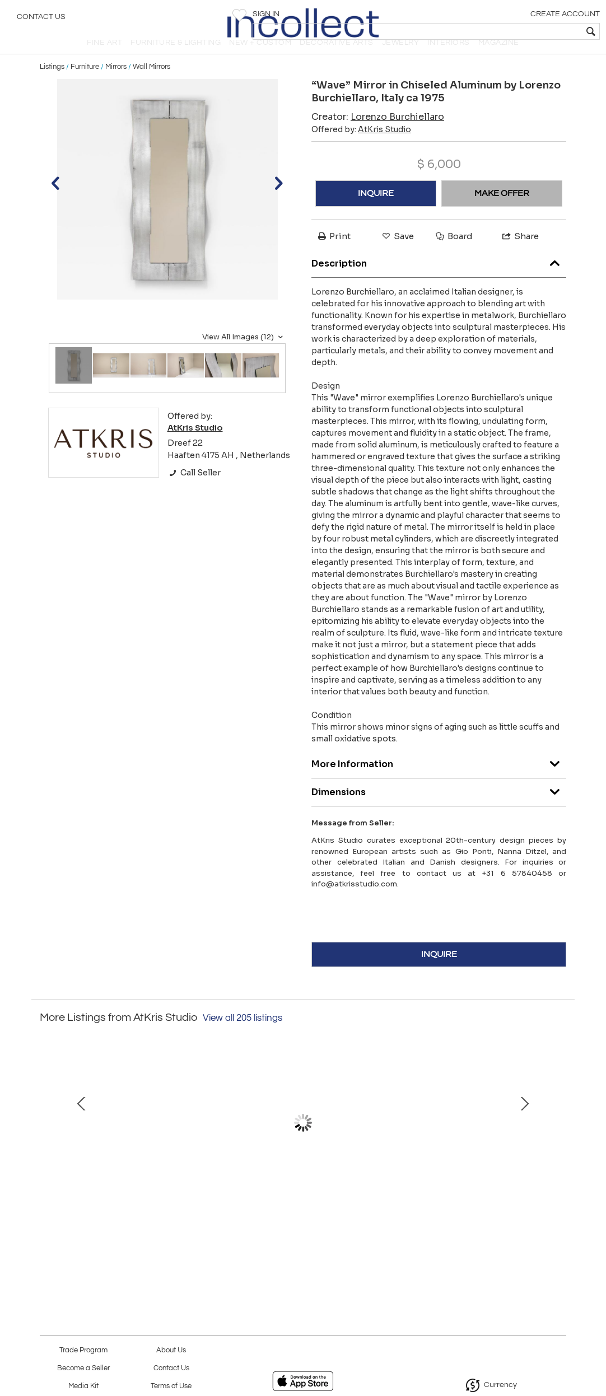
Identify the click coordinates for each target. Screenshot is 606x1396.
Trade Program (83, 1350)
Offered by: (361, 148)
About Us (171, 1350)
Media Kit (83, 1386)
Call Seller (194, 492)
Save (397, 254)
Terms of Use (171, 1386)
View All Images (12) (244, 355)
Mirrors (116, 85)
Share (520, 254)
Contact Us (41, 20)
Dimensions (438, 808)
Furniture (85, 85)
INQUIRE (376, 211)
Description (438, 280)
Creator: (377, 135)
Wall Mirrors (151, 85)
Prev (48, 1146)
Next (558, 1146)
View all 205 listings (242, 1036)
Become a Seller (83, 1368)
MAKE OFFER (501, 211)
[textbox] (516, 31)
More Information (438, 780)
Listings (52, 85)
